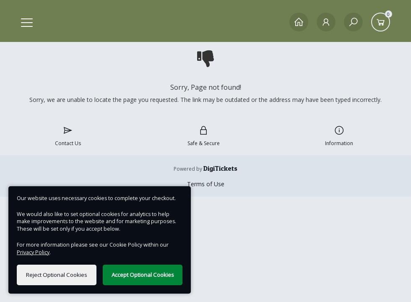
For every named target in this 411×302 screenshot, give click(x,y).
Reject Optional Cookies (56, 275)
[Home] (298, 22)
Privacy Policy (33, 252)
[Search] (353, 22)
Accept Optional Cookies (143, 275)
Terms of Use (205, 184)
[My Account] (326, 22)
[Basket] (380, 22)
